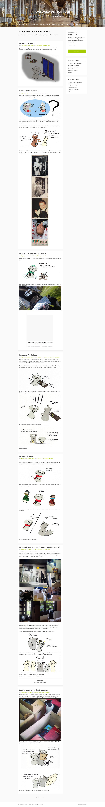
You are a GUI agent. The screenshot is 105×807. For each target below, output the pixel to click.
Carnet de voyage (58, 25)
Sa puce (70, 72)
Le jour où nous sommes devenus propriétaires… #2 (39, 547)
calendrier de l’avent (46, 361)
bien (36, 539)
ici (45, 682)
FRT (86, 804)
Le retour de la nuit (27, 43)
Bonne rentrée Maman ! (73, 70)
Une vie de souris (46, 45)
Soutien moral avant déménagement (33, 690)
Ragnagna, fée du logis (28, 355)
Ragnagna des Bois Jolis (52, 11)
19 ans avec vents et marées (75, 63)
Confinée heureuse (72, 68)
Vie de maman (45, 25)
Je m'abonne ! (77, 51)
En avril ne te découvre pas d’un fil (32, 254)
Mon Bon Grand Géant (73, 67)
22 (43, 798)
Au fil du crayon (32, 25)
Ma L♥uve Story (48, 357)
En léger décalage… (27, 456)
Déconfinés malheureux (73, 65)
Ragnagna (23, 45)
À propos (21, 25)
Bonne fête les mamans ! (28, 91)
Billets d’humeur (73, 25)
